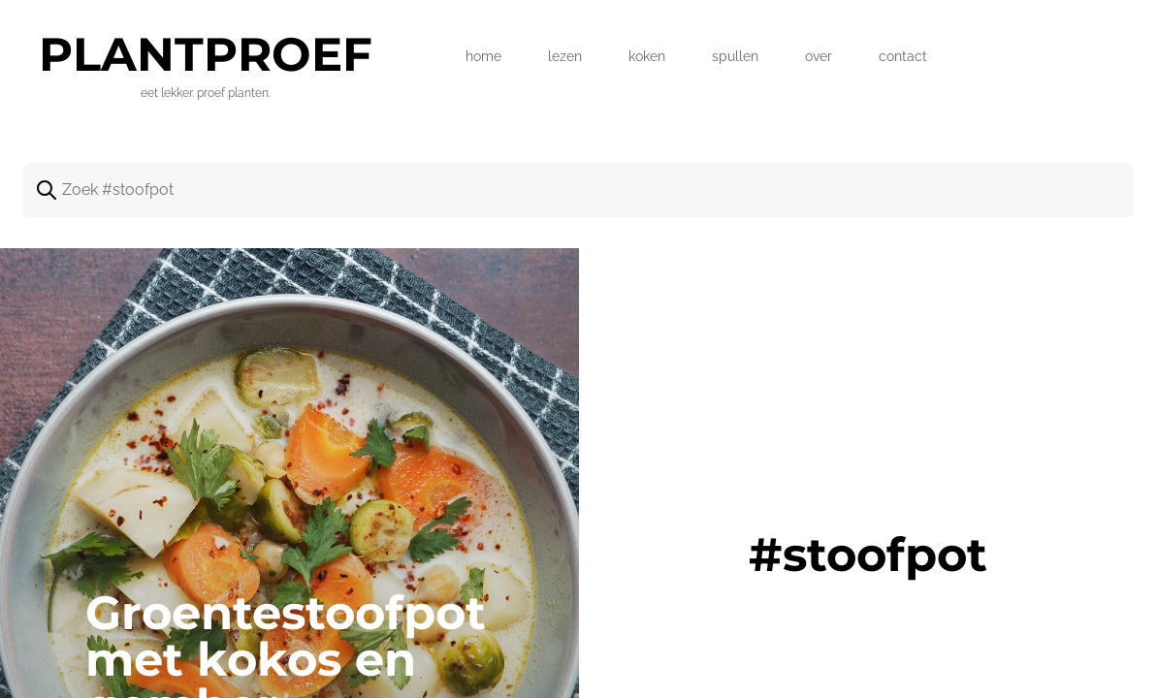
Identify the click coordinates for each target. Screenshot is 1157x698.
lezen (565, 56)
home (483, 56)
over (818, 56)
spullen (735, 56)
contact (903, 56)
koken (646, 56)
